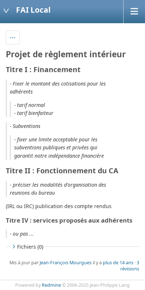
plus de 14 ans (118, 263)
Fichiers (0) (27, 246)
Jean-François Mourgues (66, 263)
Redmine (51, 285)
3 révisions (129, 266)
